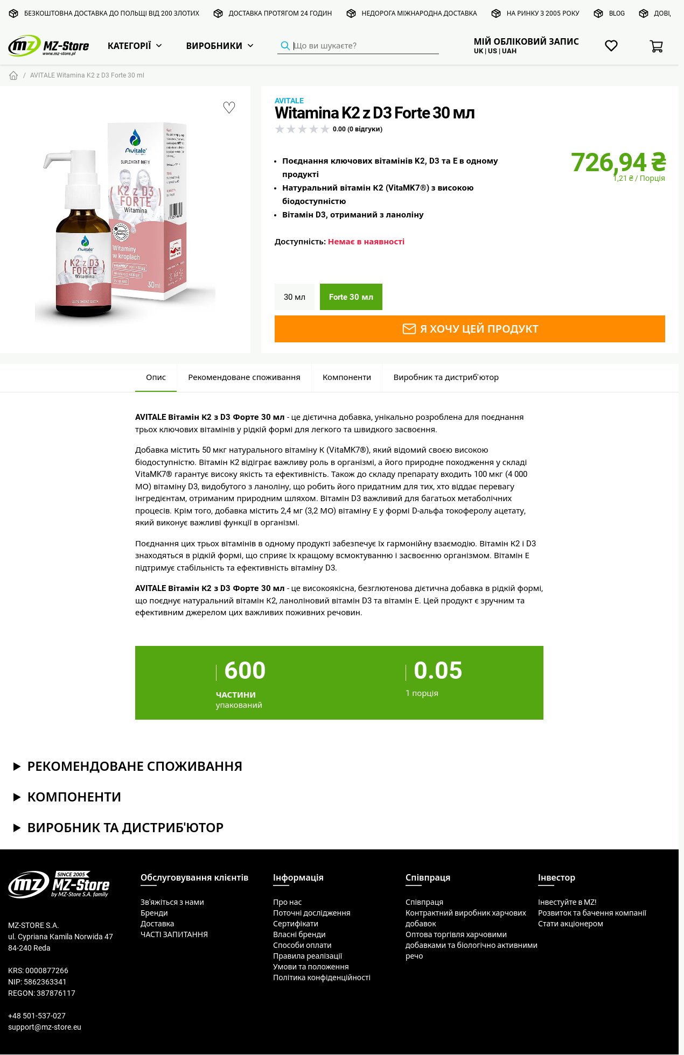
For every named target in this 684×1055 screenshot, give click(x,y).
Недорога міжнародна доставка (419, 13)
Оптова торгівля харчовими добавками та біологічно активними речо (472, 945)
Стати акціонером (570, 923)
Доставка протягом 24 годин (280, 13)
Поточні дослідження (312, 913)
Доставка (158, 923)
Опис (156, 377)
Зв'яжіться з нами (172, 902)
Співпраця (424, 902)
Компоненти (347, 377)
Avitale (289, 100)
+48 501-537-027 (37, 1015)
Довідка (668, 13)
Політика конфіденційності (322, 977)
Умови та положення (311, 966)
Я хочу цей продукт (470, 328)
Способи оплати (302, 945)
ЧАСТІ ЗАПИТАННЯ (174, 934)
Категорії (129, 45)
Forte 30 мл (351, 297)
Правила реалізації (307, 956)
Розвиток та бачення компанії (592, 913)
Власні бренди (299, 934)
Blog (617, 13)
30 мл (294, 297)
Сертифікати (295, 923)
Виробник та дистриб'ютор (446, 377)
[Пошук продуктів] (357, 46)
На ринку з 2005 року (543, 13)
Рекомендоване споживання (244, 377)
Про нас (287, 902)
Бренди (154, 913)
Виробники (214, 45)
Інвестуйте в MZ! (567, 902)
